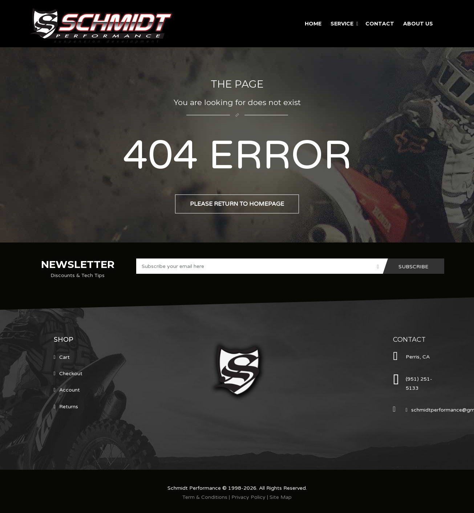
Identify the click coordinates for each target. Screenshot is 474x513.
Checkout (70, 373)
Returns (68, 407)
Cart (64, 357)
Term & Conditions (204, 497)
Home (313, 23)
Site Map (281, 497)
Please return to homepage (237, 204)
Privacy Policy (248, 497)
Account (69, 390)
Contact (379, 23)
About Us (418, 23)
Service (342, 23)
